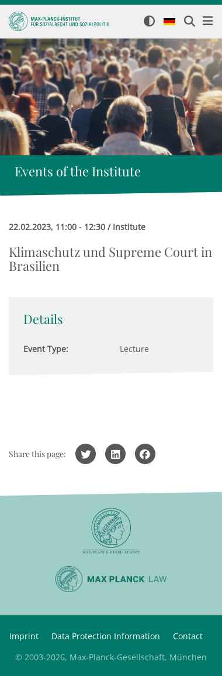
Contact (188, 636)
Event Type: (45, 348)
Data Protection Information (105, 636)
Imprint (24, 636)
